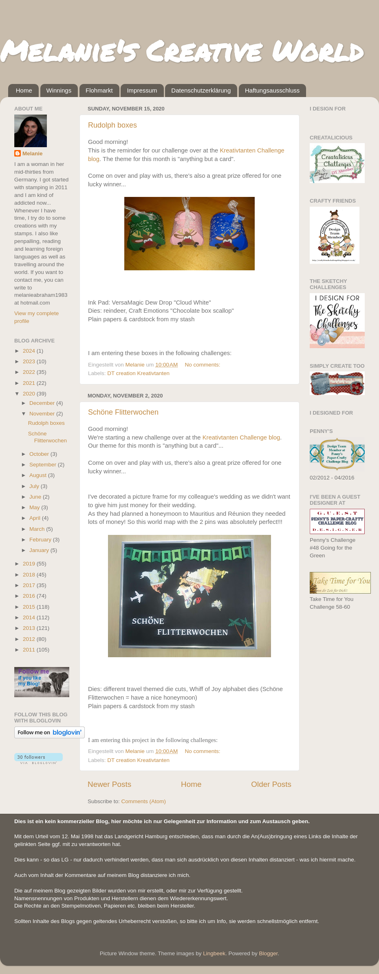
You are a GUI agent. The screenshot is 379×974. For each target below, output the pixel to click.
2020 (30, 394)
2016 (30, 596)
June (36, 497)
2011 (30, 650)
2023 (30, 361)
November (42, 414)
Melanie (32, 153)
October (40, 454)
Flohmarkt (99, 90)
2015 (30, 607)
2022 (30, 372)
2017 (30, 585)
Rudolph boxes (112, 125)
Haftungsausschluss (272, 90)
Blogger (268, 953)
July (35, 486)
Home (24, 90)
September (43, 465)
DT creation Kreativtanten (138, 373)
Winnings (59, 90)
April (35, 518)
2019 (30, 564)
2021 (30, 383)
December (42, 403)
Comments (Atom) (143, 801)
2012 (30, 639)
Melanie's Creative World (181, 50)
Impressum (142, 90)
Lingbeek (214, 953)
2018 (30, 575)
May (35, 507)
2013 (30, 628)
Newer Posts (109, 784)
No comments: (203, 365)
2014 (30, 617)
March (37, 529)
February (41, 540)
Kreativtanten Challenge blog (241, 437)
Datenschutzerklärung (201, 90)
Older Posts (271, 784)
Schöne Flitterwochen (123, 412)
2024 (30, 351)
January (40, 550)
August (38, 475)
